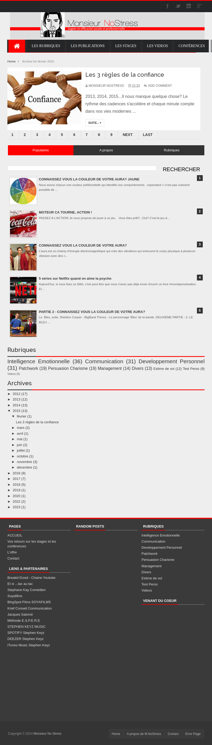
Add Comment (160, 86)
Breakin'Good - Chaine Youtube (31, 578)
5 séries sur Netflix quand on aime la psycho (75, 278)
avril (20, 433)
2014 (16, 405)
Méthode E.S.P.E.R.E (23, 621)
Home (11, 61)
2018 (16, 485)
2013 (16, 399)
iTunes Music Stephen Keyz (28, 645)
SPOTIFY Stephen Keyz (25, 633)
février (21, 416)
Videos (11, 374)
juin (19, 445)
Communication (104, 361)
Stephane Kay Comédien (26, 590)
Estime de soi (163, 369)
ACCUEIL (14, 535)
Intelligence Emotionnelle (38, 361)
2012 (16, 394)
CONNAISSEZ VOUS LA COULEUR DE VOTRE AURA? (83, 245)
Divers (137, 368)
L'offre (12, 552)
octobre (22, 456)
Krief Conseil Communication (29, 608)
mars (21, 428)
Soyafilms (14, 596)
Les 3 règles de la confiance (124, 74)
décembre (24, 467)
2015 (16, 411)
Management (110, 368)
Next (127, 135)
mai (19, 439)
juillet (21, 450)
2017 (16, 479)
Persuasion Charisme (68, 368)
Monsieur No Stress (47, 733)
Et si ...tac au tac (20, 584)
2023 (16, 507)
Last (148, 135)
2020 (16, 496)
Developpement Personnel (172, 361)
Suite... (94, 122)
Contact (13, 558)
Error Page (193, 734)
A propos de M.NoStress (144, 734)
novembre (24, 462)
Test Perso (191, 369)
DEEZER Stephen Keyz (25, 639)
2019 (16, 490)
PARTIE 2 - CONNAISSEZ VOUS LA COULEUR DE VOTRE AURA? (92, 312)
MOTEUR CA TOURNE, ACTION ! (65, 212)
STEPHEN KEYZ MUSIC (26, 627)
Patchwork (28, 368)
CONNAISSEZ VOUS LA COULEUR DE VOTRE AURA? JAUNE (89, 179)
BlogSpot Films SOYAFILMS (29, 602)
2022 (16, 501)
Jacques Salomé (20, 614)
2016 (16, 473)
